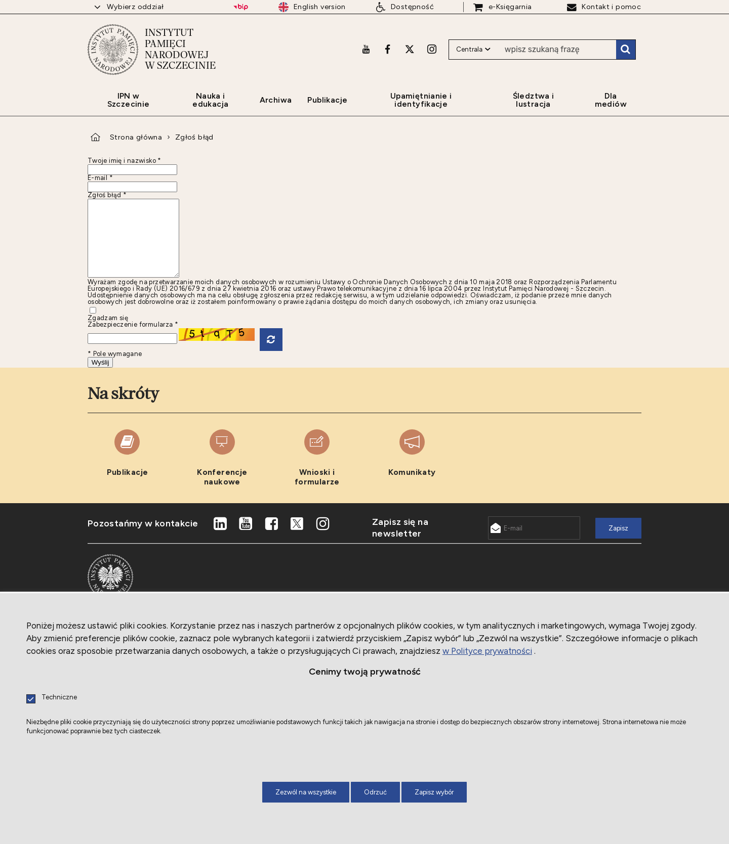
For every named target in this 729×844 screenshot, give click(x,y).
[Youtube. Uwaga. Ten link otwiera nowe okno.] (366, 49)
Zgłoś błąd (194, 137)
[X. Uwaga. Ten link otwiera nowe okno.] (409, 49)
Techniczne (59, 697)
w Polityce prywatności (487, 651)
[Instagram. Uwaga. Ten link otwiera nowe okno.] (432, 49)
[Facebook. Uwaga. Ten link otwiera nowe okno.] (387, 49)
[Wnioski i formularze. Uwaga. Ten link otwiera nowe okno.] (317, 473)
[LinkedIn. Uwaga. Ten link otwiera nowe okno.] (220, 539)
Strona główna (136, 137)
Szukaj (625, 49)
